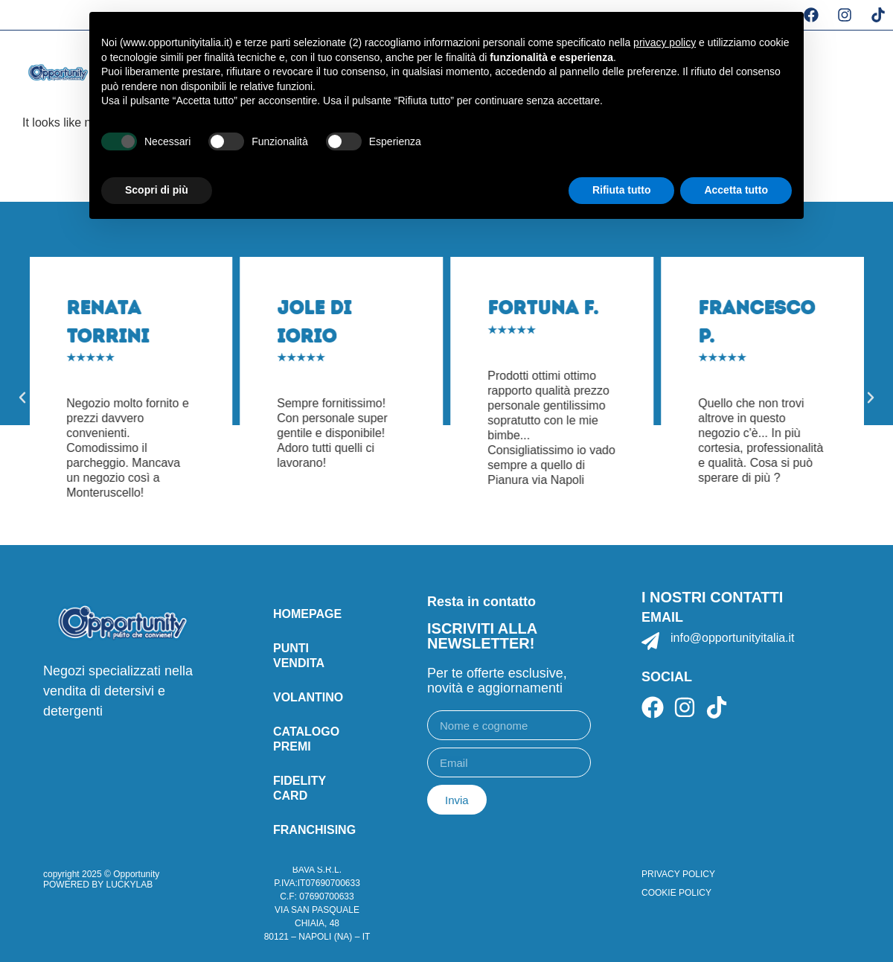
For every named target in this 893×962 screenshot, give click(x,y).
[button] (22, 397)
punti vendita (298, 655)
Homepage (307, 614)
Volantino (308, 697)
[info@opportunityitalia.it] (650, 641)
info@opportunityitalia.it (732, 637)
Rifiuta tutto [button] (621, 190)
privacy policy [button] (664, 42)
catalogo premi (306, 739)
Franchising (314, 830)
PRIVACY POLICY (678, 874)
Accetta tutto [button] (736, 190)
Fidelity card (299, 788)
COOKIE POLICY (676, 893)
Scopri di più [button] (156, 190)
